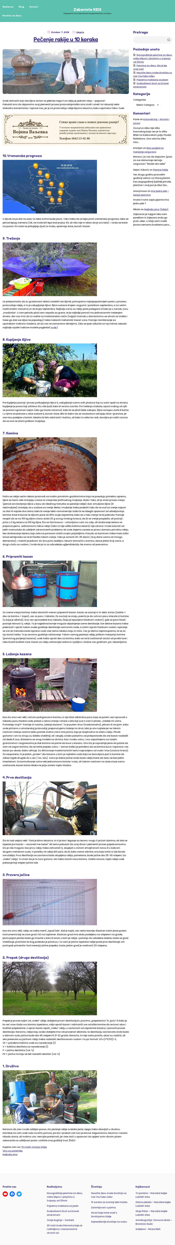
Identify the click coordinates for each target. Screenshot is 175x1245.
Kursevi (33, 6)
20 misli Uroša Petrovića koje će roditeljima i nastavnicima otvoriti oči (64, 1229)
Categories (139, 99)
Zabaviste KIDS (87, 9)
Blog (21, 6)
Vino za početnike (12, 1150)
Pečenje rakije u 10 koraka (66, 39)
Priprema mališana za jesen (152, 79)
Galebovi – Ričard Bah (148, 1229)
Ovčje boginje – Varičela (60, 1220)
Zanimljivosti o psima (103, 1207)
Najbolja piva (10, 1154)
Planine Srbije (160, 169)
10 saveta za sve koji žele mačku (109, 1202)
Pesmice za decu (11, 15)
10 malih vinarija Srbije (34, 1147)
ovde (53, 327)
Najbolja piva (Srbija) (156, 209)
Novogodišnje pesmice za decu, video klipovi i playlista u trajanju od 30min (152, 58)
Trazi (168, 39)
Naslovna (7, 6)
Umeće (80, 32)
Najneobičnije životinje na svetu (109, 1221)
